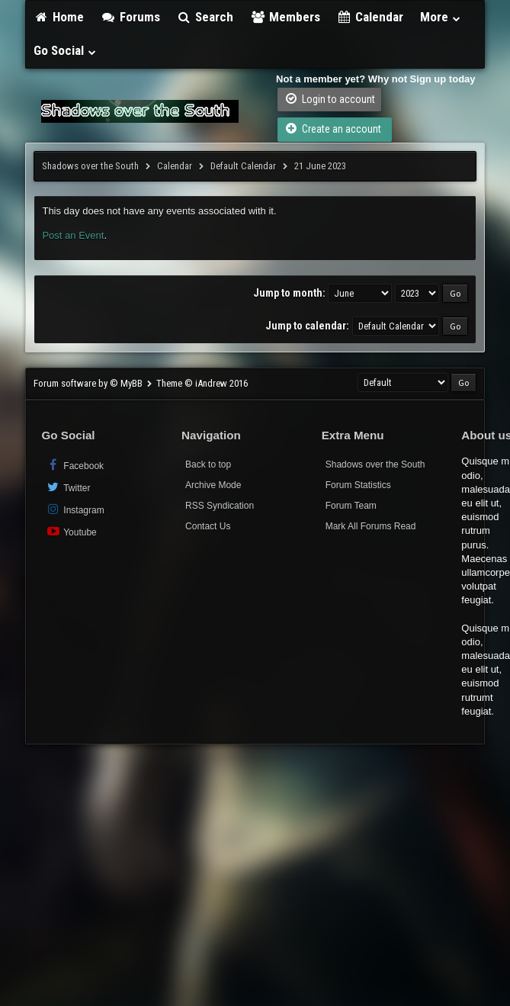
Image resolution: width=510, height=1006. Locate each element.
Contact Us (207, 526)
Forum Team (351, 505)
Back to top (208, 464)
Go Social (65, 50)
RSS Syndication (219, 505)
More (440, 16)
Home (59, 16)
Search (205, 16)
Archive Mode (213, 485)
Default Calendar (243, 166)
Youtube (70, 531)
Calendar (370, 16)
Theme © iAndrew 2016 (202, 383)
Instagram (74, 509)
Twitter (67, 487)
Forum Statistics (358, 485)
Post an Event (73, 235)
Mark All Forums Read (371, 526)
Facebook (74, 464)
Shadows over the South (90, 166)
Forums (130, 16)
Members (285, 16)
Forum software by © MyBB (89, 383)
